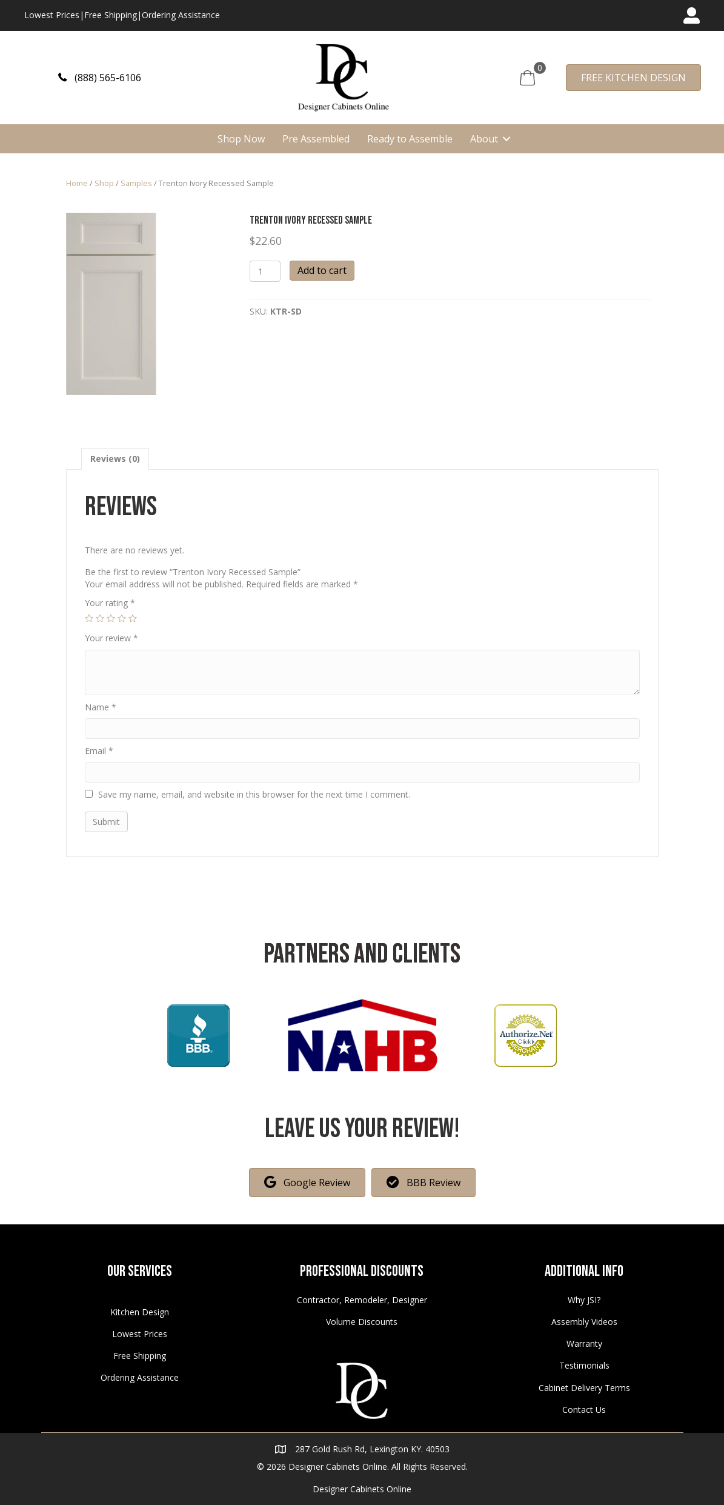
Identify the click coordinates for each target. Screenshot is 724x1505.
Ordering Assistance (181, 15)
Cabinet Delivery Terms (584, 1387)
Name (100, 707)
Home (77, 183)
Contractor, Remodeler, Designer (362, 1300)
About (484, 138)
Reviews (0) (115, 458)
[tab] (115, 458)
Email (99, 750)
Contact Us (584, 1409)
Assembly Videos (584, 1321)
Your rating (110, 603)
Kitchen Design (139, 1312)
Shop (104, 183)
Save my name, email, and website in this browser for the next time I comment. (254, 794)
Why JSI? (584, 1300)
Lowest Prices (51, 15)
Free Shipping (110, 15)
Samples (136, 183)
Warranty (584, 1343)
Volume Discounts (361, 1321)
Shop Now (241, 138)
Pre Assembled (316, 138)
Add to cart (322, 270)
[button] (99, 77)
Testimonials (584, 1365)
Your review (111, 638)
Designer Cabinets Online (362, 1489)
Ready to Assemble (410, 138)
